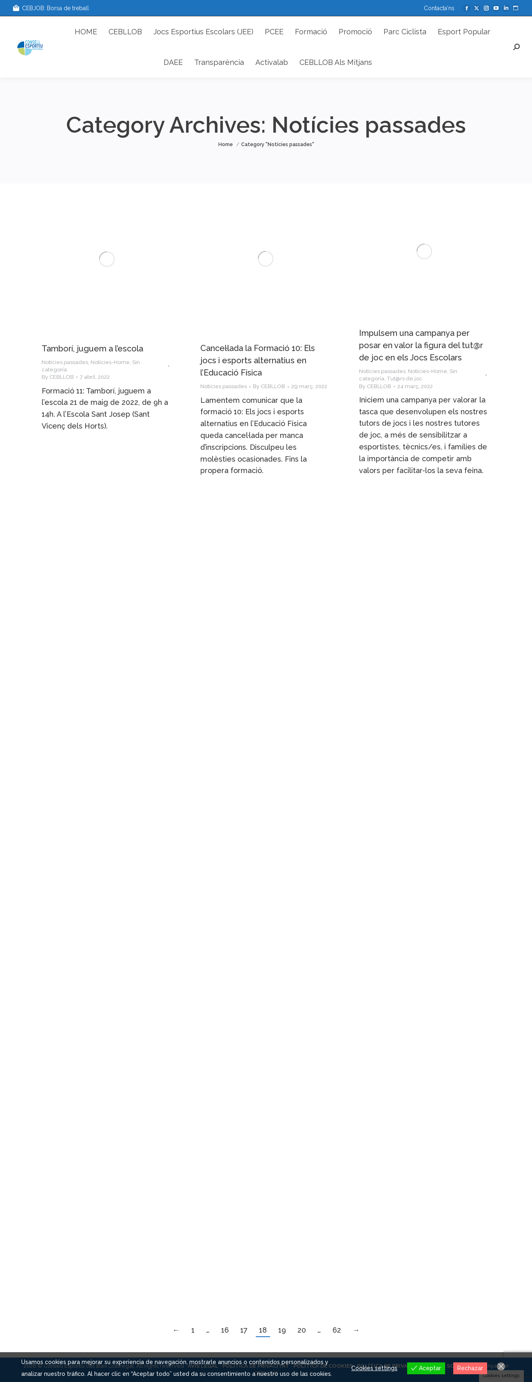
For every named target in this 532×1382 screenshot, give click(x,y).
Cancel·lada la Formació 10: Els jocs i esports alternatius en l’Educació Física (257, 360)
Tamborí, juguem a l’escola (92, 348)
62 (336, 1330)
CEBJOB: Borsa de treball (50, 8)
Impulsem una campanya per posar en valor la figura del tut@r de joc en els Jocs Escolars (421, 345)
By (58, 377)
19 (282, 1330)
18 (263, 1330)
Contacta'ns (439, 8)
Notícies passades (65, 362)
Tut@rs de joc (404, 378)
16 (225, 1330)
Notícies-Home (110, 362)
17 (244, 1330)
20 (301, 1330)
